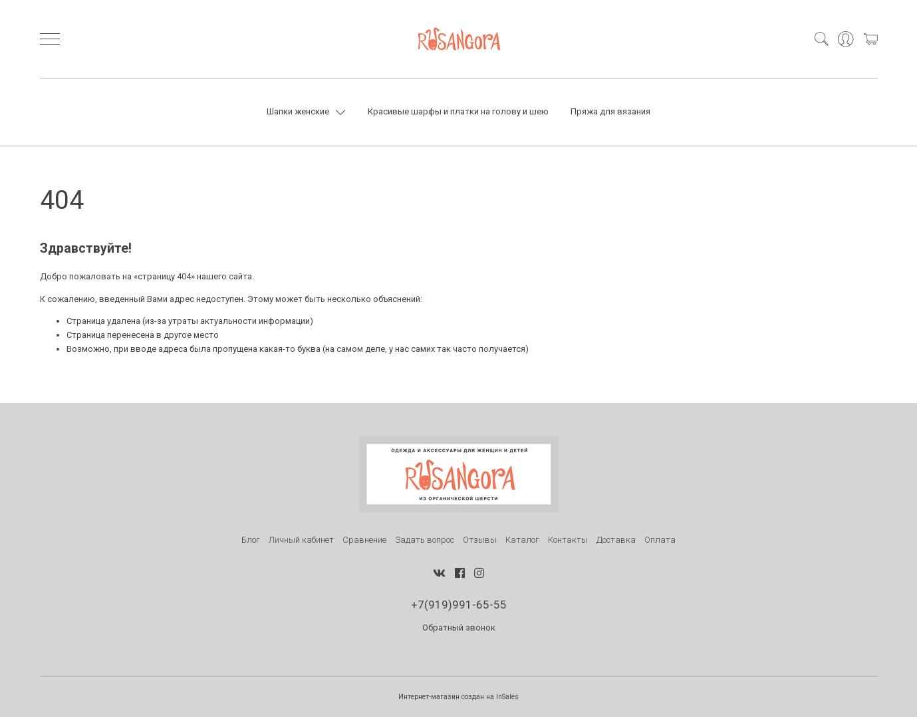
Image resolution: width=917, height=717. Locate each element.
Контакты (568, 540)
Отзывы (480, 540)
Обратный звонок (458, 628)
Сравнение (364, 540)
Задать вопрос (424, 540)
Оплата (660, 540)
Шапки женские (298, 111)
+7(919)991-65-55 (459, 604)
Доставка (616, 540)
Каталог (522, 540)
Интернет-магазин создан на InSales (458, 696)
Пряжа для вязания (610, 111)
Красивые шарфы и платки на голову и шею (458, 111)
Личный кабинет (301, 540)
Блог (250, 540)
